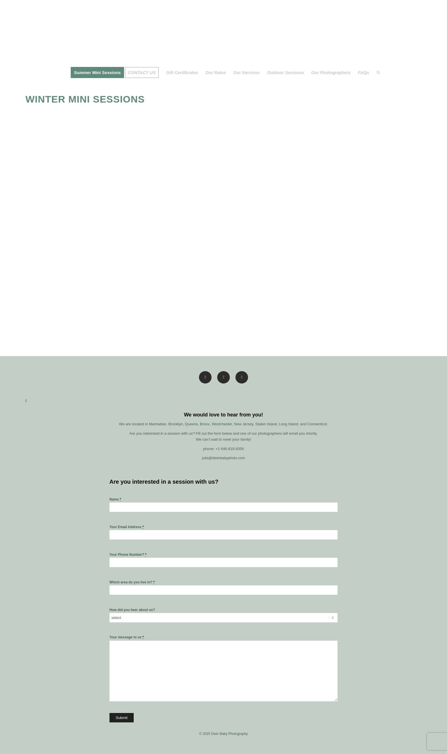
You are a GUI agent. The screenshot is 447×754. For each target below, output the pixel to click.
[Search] (376, 73)
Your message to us (126, 637)
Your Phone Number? (128, 555)
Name (115, 499)
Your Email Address (126, 527)
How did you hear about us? (132, 610)
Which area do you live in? (132, 582)
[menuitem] (97, 73)
